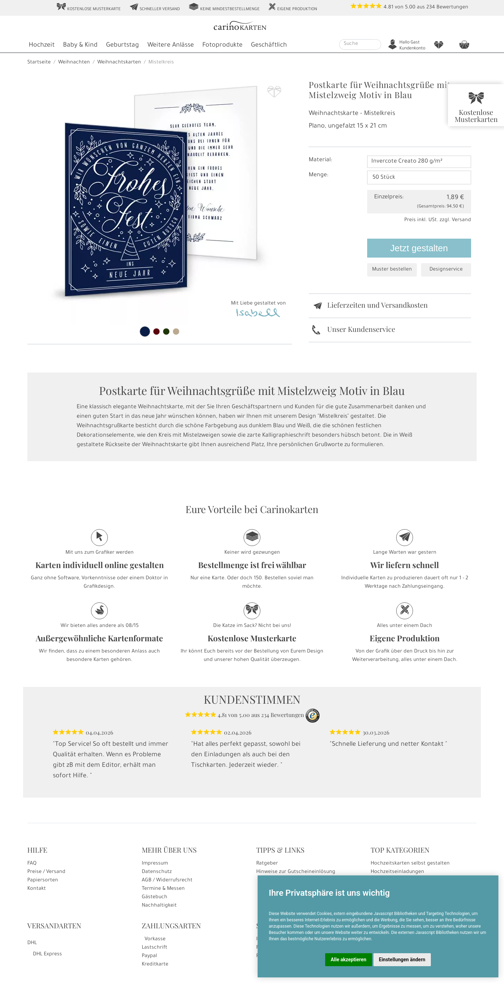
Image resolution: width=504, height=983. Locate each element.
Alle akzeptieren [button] (348, 959)
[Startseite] (251, 26)
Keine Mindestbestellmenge (224, 7)
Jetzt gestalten (419, 248)
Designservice (446, 270)
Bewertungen (452, 8)
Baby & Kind (80, 45)
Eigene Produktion (292, 7)
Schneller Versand (154, 7)
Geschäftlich (269, 45)
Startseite (39, 63)
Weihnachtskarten (119, 63)
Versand (461, 220)
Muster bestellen (392, 270)
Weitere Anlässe (170, 45)
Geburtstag (122, 45)
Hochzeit (42, 45)
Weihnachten (74, 63)
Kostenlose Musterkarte (88, 7)
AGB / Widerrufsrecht (167, 880)
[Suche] (356, 44)
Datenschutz (157, 872)
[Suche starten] (376, 44)
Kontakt (36, 889)
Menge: (318, 175)
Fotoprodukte (222, 45)
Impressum (155, 864)
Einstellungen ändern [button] (402, 959)
